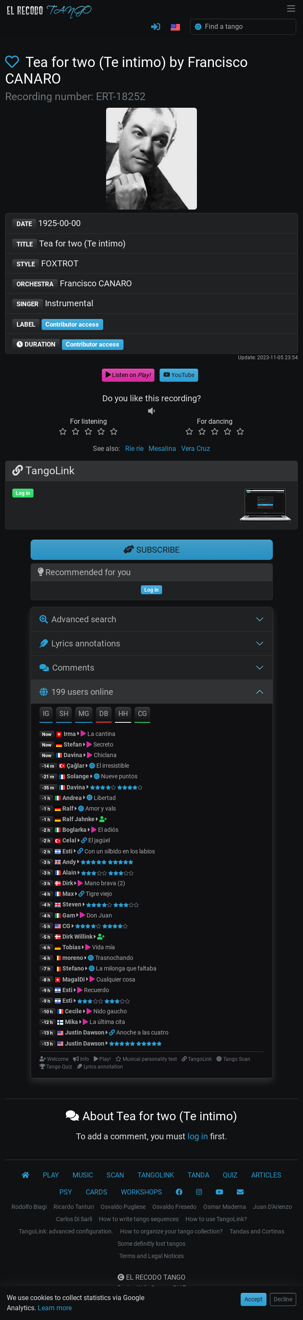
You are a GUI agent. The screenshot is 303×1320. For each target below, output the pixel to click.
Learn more (55, 1308)
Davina (73, 755)
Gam (68, 915)
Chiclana (105, 755)
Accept (253, 1299)
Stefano (73, 968)
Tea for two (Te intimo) (69, 244)
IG (46, 714)
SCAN (115, 1175)
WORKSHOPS (141, 1192)
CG (142, 714)
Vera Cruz (195, 449)
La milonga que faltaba (126, 968)
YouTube (178, 375)
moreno (72, 957)
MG (84, 714)
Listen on (128, 375)
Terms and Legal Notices (151, 1256)
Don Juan (99, 915)
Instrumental (52, 304)
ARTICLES (266, 1175)
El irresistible (112, 765)
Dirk (67, 883)
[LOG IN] (155, 27)
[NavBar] (291, 8)
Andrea (72, 797)
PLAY (51, 1175)
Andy (69, 862)
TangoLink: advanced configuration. (66, 1231)
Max (68, 893)
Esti (67, 851)
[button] (175, 27)
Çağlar (75, 765)
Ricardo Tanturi (73, 1206)
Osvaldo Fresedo (174, 1206)
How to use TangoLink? (216, 1219)
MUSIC (83, 1175)
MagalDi (73, 979)
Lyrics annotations (79, 643)
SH (63, 714)
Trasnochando (114, 957)
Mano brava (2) (104, 883)
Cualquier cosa (115, 979)
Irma (70, 733)
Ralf (67, 808)
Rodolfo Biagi (29, 1206)
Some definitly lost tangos (151, 1243)
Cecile (73, 1011)
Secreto (103, 744)
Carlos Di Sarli (74, 1219)
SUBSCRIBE (151, 550)
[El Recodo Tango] (25, 1175)
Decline (283, 1299)
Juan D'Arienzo (272, 1206)
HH (123, 714)
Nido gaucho (110, 1011)
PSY (65, 1192)
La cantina (101, 733)
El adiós (108, 829)
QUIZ (230, 1175)
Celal (69, 840)
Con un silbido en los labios (119, 851)
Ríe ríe (134, 449)
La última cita (107, 1021)
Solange (78, 776)
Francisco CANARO (72, 284)
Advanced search (77, 619)
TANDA (198, 1175)
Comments (67, 668)
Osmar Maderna (224, 1206)
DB (103, 714)
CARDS (96, 1192)
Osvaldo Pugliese (123, 1206)
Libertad (105, 797)
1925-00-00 (46, 223)
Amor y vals (100, 808)
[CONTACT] (240, 1192)
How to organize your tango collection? (171, 1231)
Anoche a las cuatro (142, 1032)
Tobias (71, 947)
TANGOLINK (155, 1175)
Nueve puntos (119, 776)
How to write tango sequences (139, 1219)
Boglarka (74, 829)
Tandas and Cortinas (257, 1231)
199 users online (76, 692)
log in (198, 1136)
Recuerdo (96, 990)
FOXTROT (45, 264)
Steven (71, 904)
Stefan (73, 744)
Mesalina (162, 449)
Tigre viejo (99, 893)
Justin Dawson (84, 1032)
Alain (69, 872)
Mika (71, 1021)
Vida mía (103, 947)
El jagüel (99, 840)
